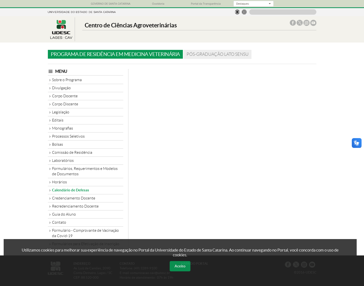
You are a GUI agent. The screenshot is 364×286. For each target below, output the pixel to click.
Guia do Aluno (64, 214)
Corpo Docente (65, 96)
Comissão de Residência (72, 152)
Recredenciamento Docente (75, 206)
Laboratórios (63, 160)
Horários (59, 182)
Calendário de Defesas (70, 190)
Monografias (62, 128)
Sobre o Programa (67, 80)
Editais (57, 120)
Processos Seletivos (68, 136)
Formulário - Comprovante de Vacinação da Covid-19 (85, 233)
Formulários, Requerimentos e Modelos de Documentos (85, 171)
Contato (59, 222)
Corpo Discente (65, 104)
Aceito (180, 266)
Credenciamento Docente (73, 198)
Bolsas (57, 144)
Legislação (60, 112)
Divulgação (61, 88)
